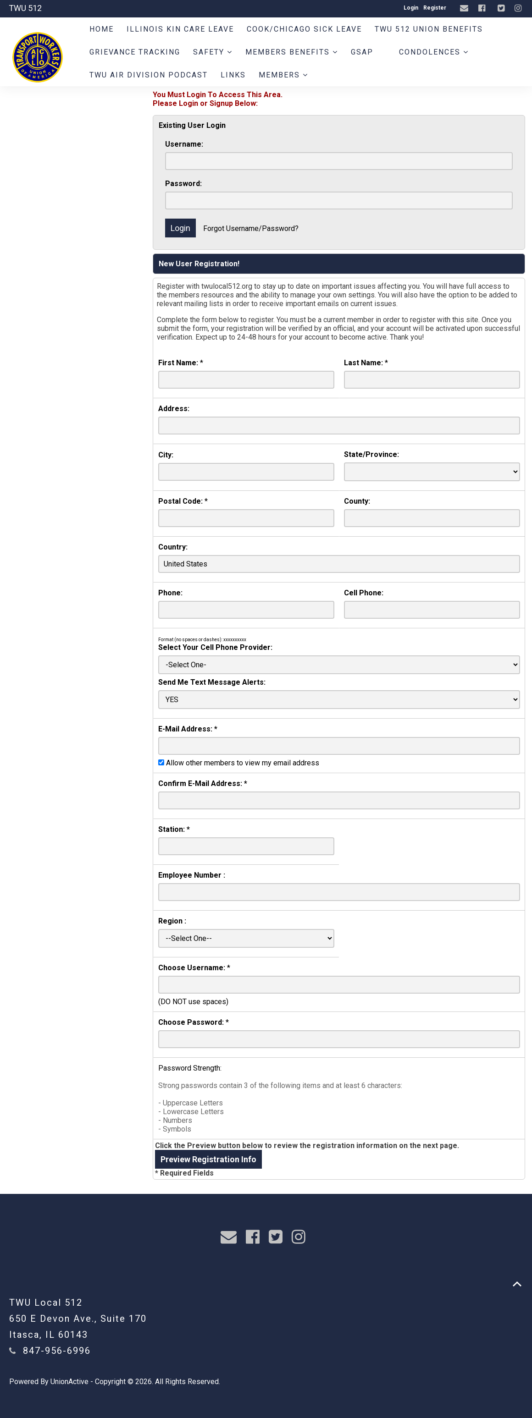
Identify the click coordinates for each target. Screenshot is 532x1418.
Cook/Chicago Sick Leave (304, 29)
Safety (213, 52)
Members (283, 75)
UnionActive (69, 1381)
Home (101, 29)
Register (434, 8)
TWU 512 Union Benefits (429, 29)
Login (411, 8)
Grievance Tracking (134, 52)
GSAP (362, 52)
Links (233, 75)
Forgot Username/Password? (251, 228)
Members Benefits (291, 52)
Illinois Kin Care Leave (180, 29)
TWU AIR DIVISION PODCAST (148, 75)
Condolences (434, 52)
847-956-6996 (57, 1350)
